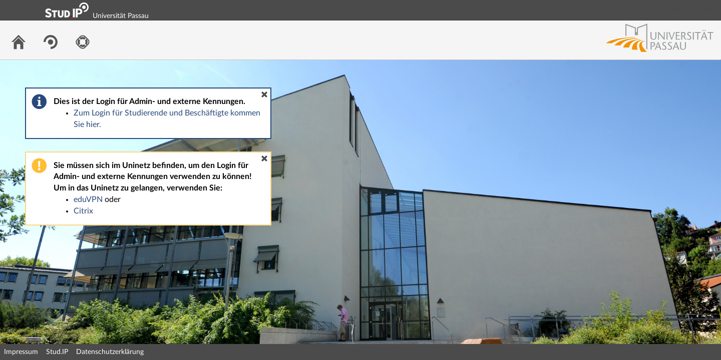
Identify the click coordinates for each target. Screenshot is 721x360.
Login (709, 10)
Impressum (21, 352)
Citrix (83, 211)
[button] (264, 94)
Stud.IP (57, 352)
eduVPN (88, 200)
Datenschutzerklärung (110, 352)
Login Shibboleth (657, 10)
